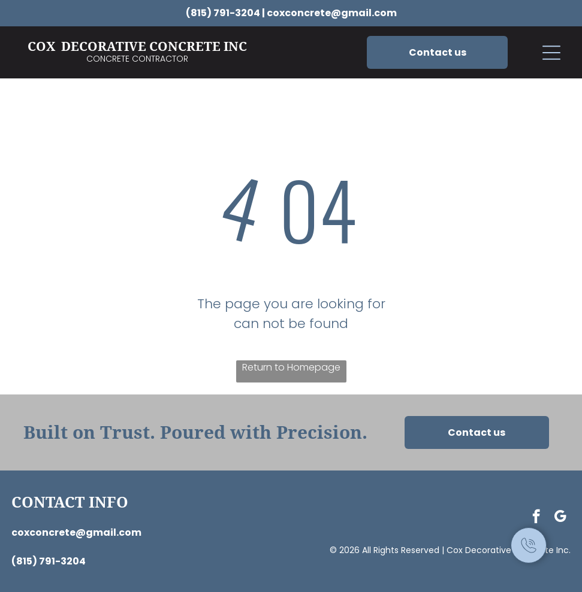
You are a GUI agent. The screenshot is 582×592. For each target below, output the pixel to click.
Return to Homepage (291, 367)
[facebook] (536, 518)
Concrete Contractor (137, 59)
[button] (551, 53)
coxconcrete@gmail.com (332, 13)
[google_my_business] (560, 518)
